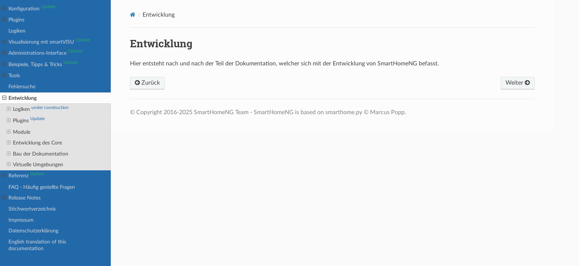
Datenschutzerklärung (33, 230)
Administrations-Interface (42, 53)
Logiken (16, 31)
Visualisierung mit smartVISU (46, 41)
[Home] (133, 14)
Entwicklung (19, 98)
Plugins (13, 20)
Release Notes (21, 198)
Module (18, 132)
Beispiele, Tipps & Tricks (40, 64)
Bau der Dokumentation (37, 154)
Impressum (21, 220)
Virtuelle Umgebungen (35, 164)
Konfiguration (28, 8)
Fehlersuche (21, 86)
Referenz (23, 175)
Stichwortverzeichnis (32, 209)
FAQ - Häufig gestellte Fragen (41, 187)
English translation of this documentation (37, 245)
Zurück (147, 83)
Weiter (518, 83)
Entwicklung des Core (34, 143)
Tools (11, 75)
